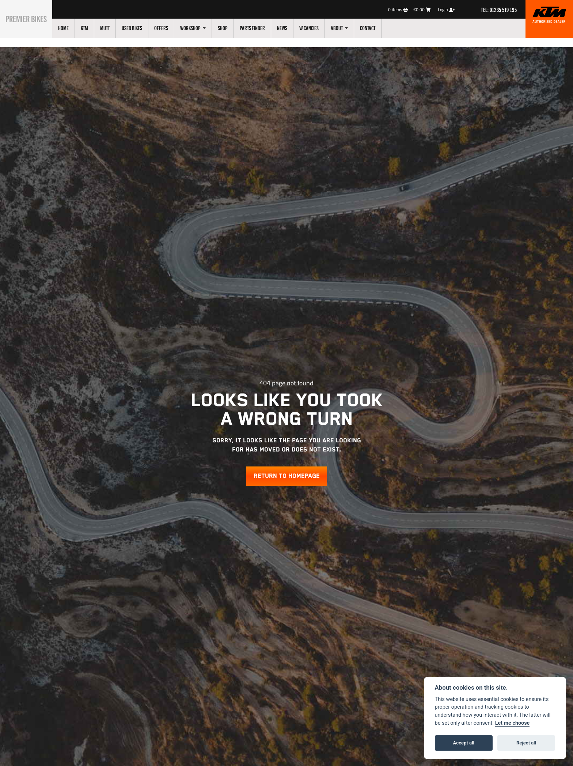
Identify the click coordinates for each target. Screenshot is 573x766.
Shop (231, 27)
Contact (375, 27)
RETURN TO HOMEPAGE (287, 476)
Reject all (526, 743)
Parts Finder (260, 27)
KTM (92, 27)
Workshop (198, 27)
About (345, 27)
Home (71, 27)
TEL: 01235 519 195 (499, 9)
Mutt (113, 27)
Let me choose (512, 723)
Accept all (463, 743)
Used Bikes (140, 27)
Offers (169, 27)
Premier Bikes (30, 18)
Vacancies (317, 27)
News (290, 27)
